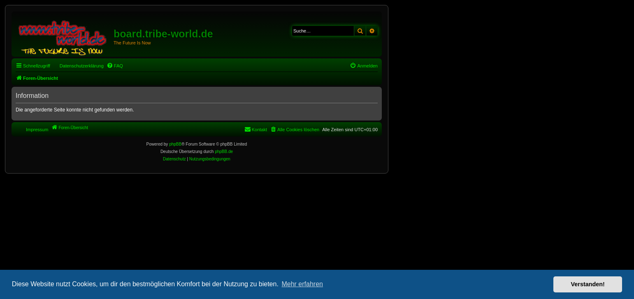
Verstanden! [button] (588, 284)
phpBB (175, 144)
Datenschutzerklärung (82, 65)
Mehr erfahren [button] (302, 283)
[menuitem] (115, 66)
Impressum (37, 129)
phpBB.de (224, 151)
